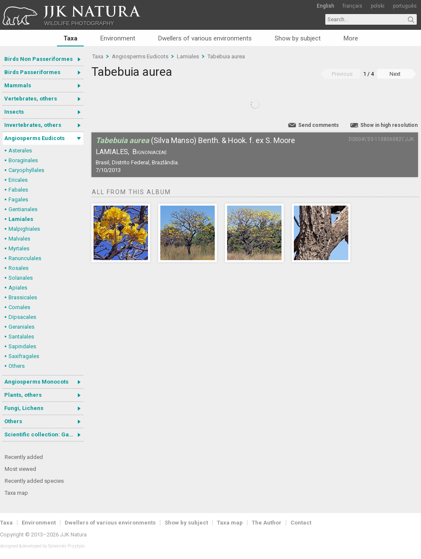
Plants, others (23, 395)
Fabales (18, 189)
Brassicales (23, 297)
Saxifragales (24, 356)
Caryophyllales (26, 170)
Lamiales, (112, 152)
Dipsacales (22, 317)
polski (377, 6)
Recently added (24, 457)
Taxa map (16, 493)
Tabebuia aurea (226, 56)
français (352, 6)
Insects (14, 112)
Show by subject (298, 38)
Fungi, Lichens (23, 408)
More (351, 38)
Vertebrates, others (30, 98)
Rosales (18, 268)
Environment (117, 38)
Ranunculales (25, 258)
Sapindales (22, 346)
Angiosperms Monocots (36, 381)
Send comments (318, 125)
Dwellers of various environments (205, 38)
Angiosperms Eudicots (34, 138)
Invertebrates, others (32, 125)
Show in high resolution (389, 125)
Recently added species (34, 481)
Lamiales (21, 219)
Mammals (17, 85)
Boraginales (23, 160)
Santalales (21, 336)
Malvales (19, 238)
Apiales (18, 287)
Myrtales (19, 248)
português (405, 6)
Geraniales (21, 327)
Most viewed (20, 469)
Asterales (20, 150)
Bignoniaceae (149, 152)
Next (395, 74)
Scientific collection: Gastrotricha (43, 434)
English (325, 6)
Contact (300, 522)
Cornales (19, 307)
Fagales (18, 199)
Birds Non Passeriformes (38, 59)
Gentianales (23, 209)
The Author (267, 522)
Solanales (21, 278)
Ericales (18, 180)
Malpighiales (24, 229)
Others (17, 366)
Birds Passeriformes (32, 72)
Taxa (70, 38)
